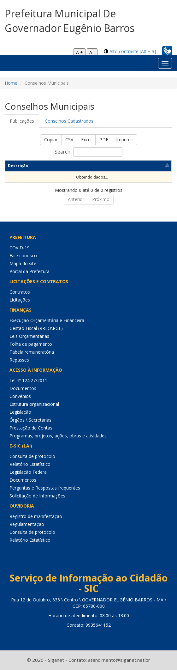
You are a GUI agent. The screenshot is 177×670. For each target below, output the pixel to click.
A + (79, 52)
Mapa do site (22, 263)
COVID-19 (19, 248)
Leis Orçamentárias (29, 336)
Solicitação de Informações (37, 496)
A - (92, 52)
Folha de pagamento (30, 344)
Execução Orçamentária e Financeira (46, 320)
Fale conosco (23, 256)
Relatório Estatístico (29, 464)
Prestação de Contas (30, 428)
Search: (88, 152)
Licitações (19, 300)
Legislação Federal (28, 472)
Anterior (76, 199)
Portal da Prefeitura (29, 271)
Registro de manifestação (35, 516)
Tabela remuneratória (31, 352)
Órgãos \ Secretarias (30, 420)
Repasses (19, 360)
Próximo (100, 199)
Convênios (20, 396)
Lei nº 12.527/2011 (28, 380)
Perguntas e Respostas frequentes (44, 488)
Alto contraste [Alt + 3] (132, 51)
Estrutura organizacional (34, 404)
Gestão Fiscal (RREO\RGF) (36, 328)
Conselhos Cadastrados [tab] (69, 121)
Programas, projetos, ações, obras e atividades (58, 436)
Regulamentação (26, 524)
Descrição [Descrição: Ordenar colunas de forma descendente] (18, 165)
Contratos (19, 292)
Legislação (20, 412)
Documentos (22, 388)
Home (11, 83)
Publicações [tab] (22, 121)
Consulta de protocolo (32, 456)
